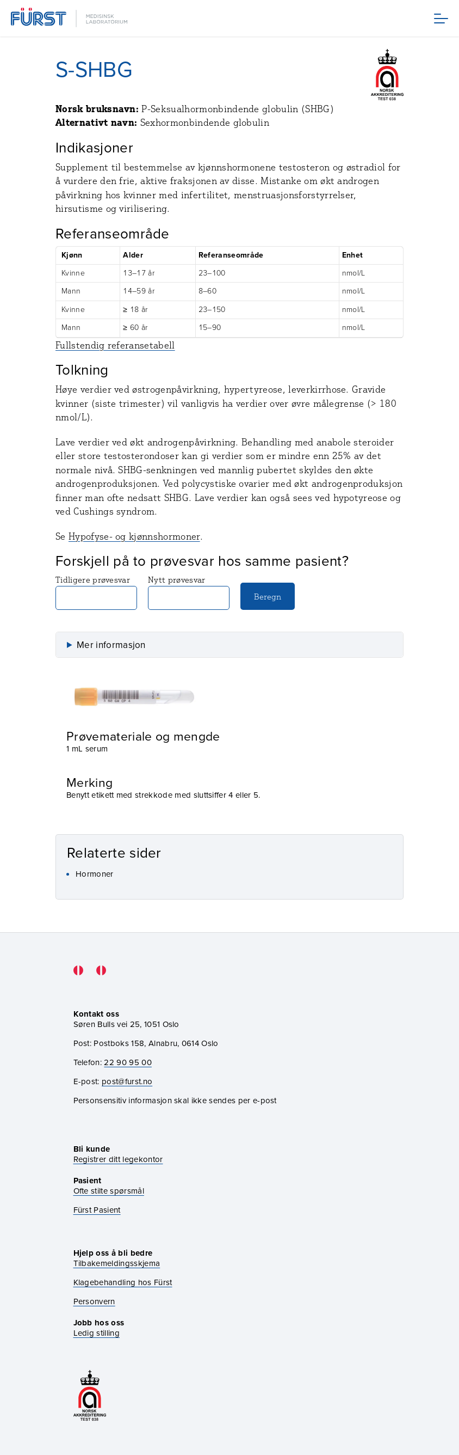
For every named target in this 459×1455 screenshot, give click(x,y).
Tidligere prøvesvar (96, 592)
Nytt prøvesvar (189, 592)
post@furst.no (127, 1081)
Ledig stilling (96, 1333)
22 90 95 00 (128, 1062)
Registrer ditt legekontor (118, 1160)
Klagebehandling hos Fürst (122, 1283)
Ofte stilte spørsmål (108, 1191)
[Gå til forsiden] (70, 18)
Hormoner (95, 874)
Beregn (267, 596)
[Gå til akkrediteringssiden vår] (89, 1396)
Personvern (94, 1302)
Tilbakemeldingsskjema (116, 1264)
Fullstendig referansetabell (115, 345)
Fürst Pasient (97, 1210)
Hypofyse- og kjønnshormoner (134, 536)
